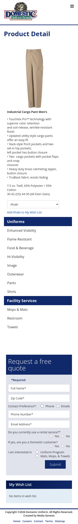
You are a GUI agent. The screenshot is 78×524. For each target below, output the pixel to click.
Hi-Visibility (15, 256)
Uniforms (16, 221)
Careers (27, 521)
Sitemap (60, 521)
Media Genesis (45, 515)
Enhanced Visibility (21, 230)
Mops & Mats (17, 309)
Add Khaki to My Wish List (24, 212)
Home (17, 521)
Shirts (11, 291)
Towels (12, 327)
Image (12, 265)
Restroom (14, 318)
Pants (11, 283)
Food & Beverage (20, 248)
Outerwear (15, 274)
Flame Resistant (19, 239)
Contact (38, 521)
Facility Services (22, 300)
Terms (49, 521)
